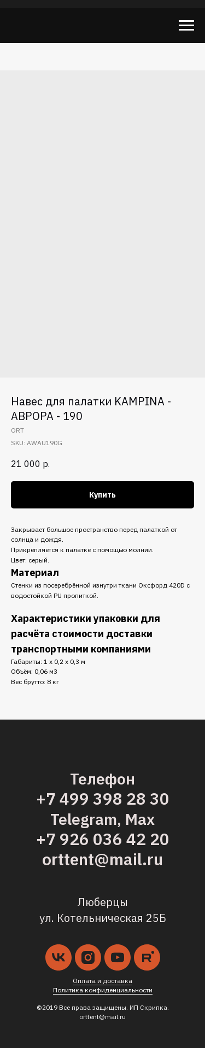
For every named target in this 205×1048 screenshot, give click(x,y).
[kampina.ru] (147, 957)
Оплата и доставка (102, 981)
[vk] (58, 957)
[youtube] (117, 957)
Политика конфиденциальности (103, 990)
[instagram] (88, 957)
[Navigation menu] (186, 25)
